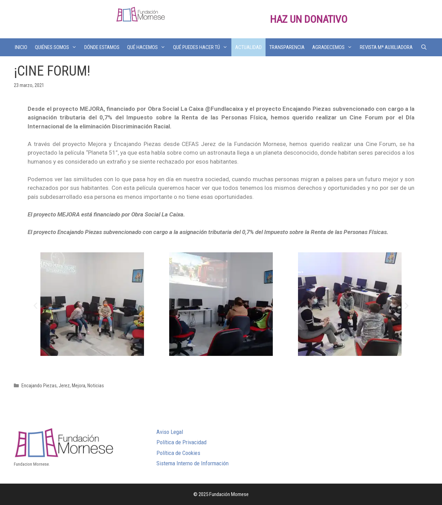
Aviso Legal (169, 431)
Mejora (78, 386)
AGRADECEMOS (334, 47)
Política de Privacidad (181, 442)
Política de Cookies (178, 452)
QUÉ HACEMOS (148, 47)
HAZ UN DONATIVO (308, 19)
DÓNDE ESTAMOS (101, 47)
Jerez (64, 386)
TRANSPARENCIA (287, 47)
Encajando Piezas (39, 386)
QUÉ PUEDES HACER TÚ (202, 47)
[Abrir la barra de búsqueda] (423, 47)
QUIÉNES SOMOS (57, 47)
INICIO (21, 47)
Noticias (95, 386)
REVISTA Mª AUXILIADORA (386, 47)
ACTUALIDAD (248, 47)
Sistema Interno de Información (192, 463)
